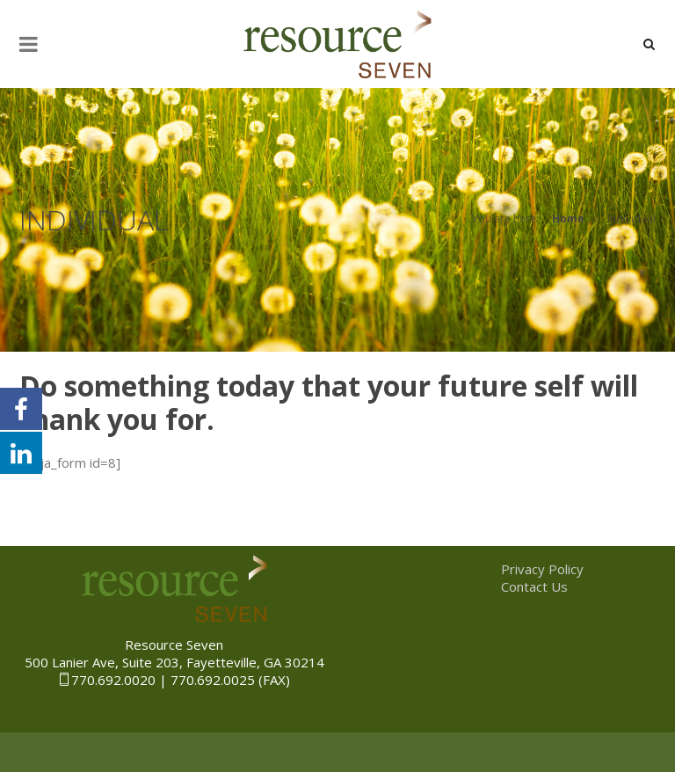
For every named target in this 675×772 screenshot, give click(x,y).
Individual (631, 218)
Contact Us (534, 586)
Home (568, 218)
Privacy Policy (542, 569)
